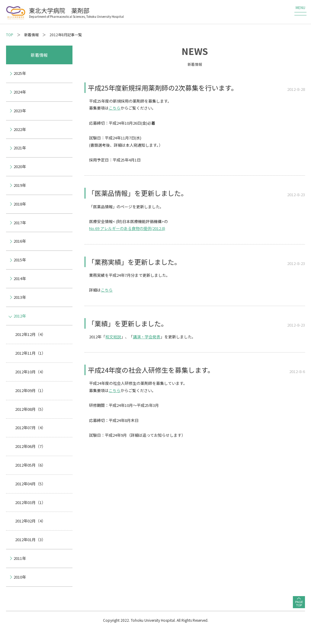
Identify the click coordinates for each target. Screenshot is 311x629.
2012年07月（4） (30, 427)
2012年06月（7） (30, 446)
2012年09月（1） (30, 390)
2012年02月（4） (30, 521)
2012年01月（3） (30, 539)
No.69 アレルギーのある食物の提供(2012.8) (127, 228)
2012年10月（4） (30, 372)
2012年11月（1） (30, 353)
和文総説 (113, 337)
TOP (9, 34)
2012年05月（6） (30, 465)
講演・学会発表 (146, 337)
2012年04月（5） (30, 484)
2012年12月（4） (30, 334)
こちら (114, 108)
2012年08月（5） (30, 409)
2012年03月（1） (30, 502)
